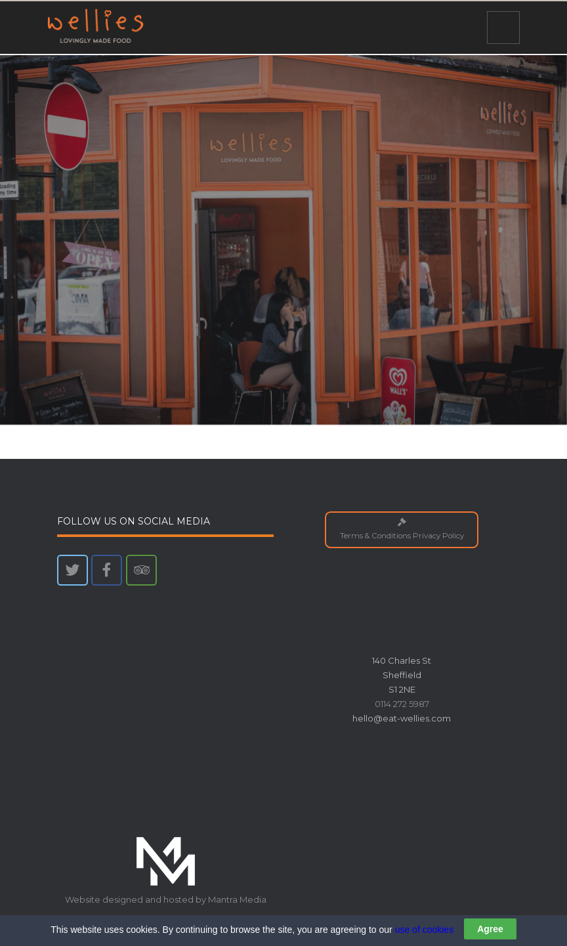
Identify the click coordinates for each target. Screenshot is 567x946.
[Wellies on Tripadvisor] (141, 570)
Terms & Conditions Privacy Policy (402, 529)
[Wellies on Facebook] (106, 570)
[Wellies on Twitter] (72, 570)
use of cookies (424, 929)
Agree (490, 929)
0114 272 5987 (402, 704)
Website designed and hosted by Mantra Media (165, 899)
